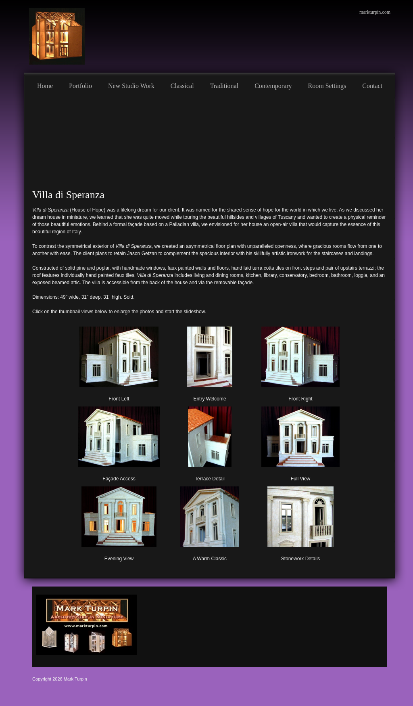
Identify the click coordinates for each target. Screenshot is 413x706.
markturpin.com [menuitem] (374, 12)
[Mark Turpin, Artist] (57, 36)
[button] (119, 362)
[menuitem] (45, 85)
